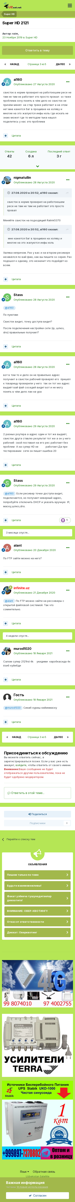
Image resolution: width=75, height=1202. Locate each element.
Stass (18, 295)
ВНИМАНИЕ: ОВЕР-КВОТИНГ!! (27, 910)
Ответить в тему (37, 50)
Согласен (37, 1195)
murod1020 (22, 649)
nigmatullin (22, 178)
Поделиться (37, 814)
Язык (24, 1171)
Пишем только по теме (23, 874)
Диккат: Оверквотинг (22, 932)
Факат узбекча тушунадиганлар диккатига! (29, 898)
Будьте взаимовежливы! (24, 885)
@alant (9, 601)
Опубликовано (34, 84)
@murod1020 (13, 707)
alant (18, 545)
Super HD (31, 37)
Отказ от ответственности (25, 921)
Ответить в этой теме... (26, 793)
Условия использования (32, 1187)
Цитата (16, 135)
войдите (21, 765)
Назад (14, 64)
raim (15, 33)
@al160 (9, 307)
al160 (18, 80)
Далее (60, 64)
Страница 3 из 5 (37, 64)
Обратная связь (44, 1171)
